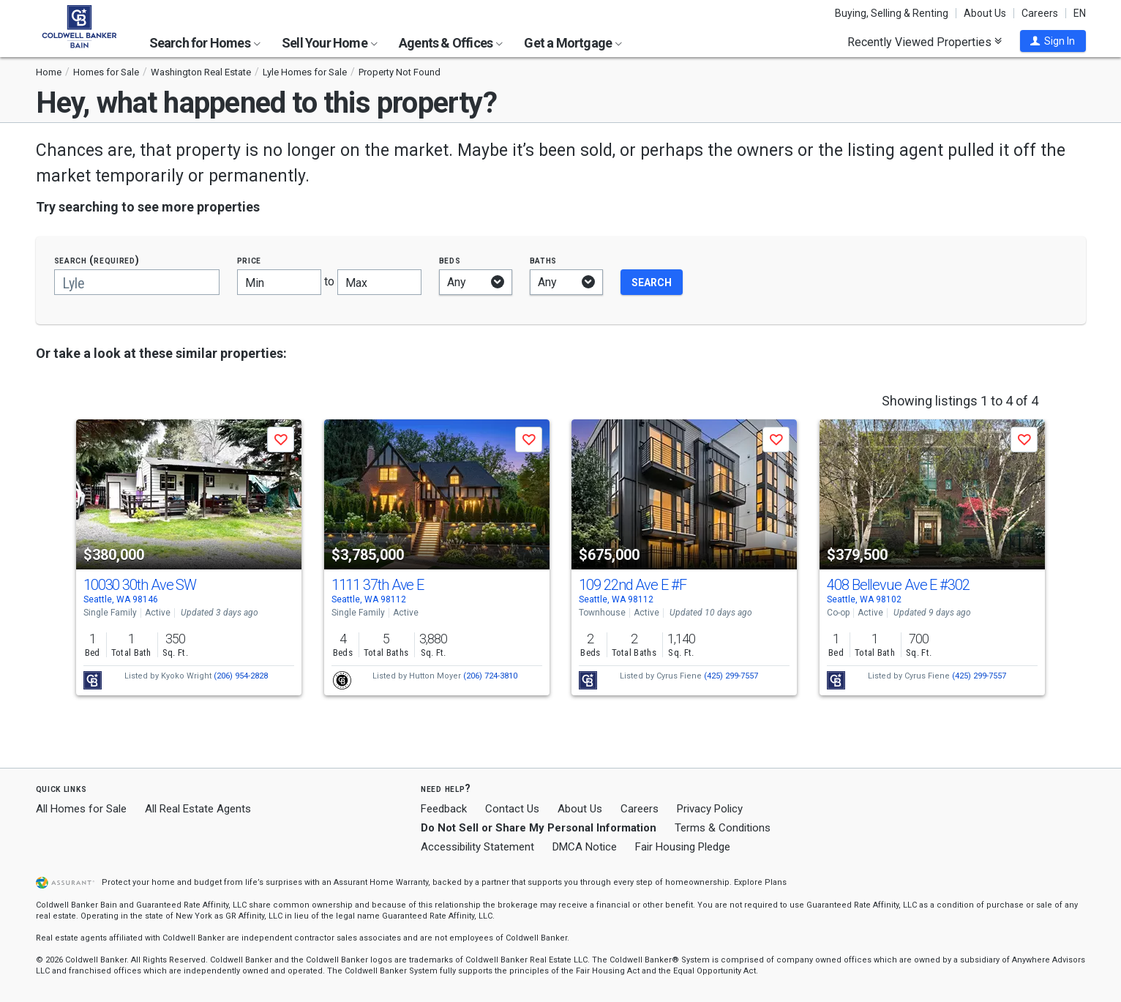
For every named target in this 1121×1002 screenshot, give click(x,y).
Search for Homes (204, 43)
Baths (544, 260)
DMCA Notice (584, 846)
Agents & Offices (451, 43)
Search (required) (97, 260)
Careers (1039, 13)
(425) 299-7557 (731, 676)
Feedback (444, 809)
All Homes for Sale (81, 808)
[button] (1053, 41)
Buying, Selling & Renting (891, 13)
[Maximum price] (379, 282)
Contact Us (512, 808)
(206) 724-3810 (490, 676)
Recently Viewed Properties (924, 41)
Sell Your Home (330, 43)
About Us (985, 13)
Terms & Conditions (723, 827)
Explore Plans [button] (760, 882)
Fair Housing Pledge (682, 846)
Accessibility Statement (477, 846)
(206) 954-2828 (241, 676)
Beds (450, 260)
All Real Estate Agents (198, 808)
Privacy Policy (710, 808)
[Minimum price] (279, 282)
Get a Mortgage (573, 43)
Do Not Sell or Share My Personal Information (538, 827)
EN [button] (1079, 13)
